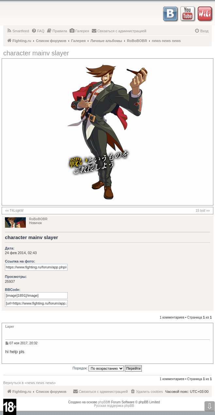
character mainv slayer (36, 53)
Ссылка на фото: (20, 261)
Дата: (9, 248)
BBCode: (12, 290)
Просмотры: (16, 277)
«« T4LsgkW (14, 210)
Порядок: (107, 368)
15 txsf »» (203, 210)
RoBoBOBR (38, 219)
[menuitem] (18, 31)
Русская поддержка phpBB (114, 406)
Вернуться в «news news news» (29, 383)
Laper (9, 326)
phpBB (103, 402)
